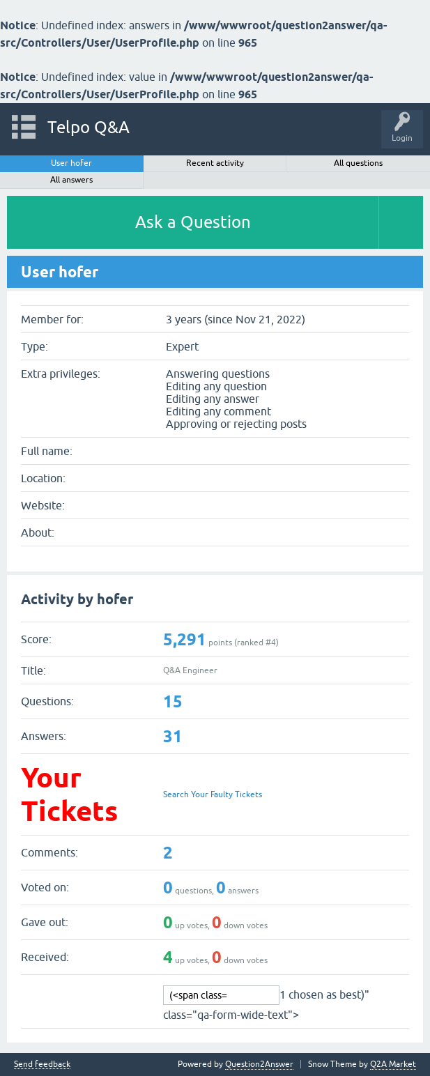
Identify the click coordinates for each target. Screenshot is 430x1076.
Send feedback (42, 1064)
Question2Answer (259, 1064)
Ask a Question (193, 222)
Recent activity (215, 163)
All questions (358, 163)
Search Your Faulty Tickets (212, 794)
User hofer (71, 163)
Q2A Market (393, 1064)
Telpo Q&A (88, 127)
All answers (71, 180)
